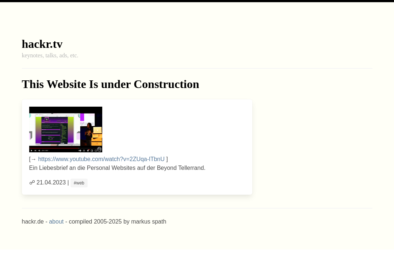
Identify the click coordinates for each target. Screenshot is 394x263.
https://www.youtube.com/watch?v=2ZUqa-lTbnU (101, 159)
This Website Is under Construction (110, 84)
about (56, 221)
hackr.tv (42, 43)
